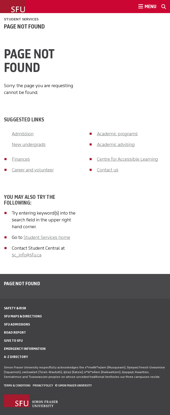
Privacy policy (43, 385)
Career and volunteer (33, 170)
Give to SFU (13, 340)
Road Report (15, 332)
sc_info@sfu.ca (26, 255)
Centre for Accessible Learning (127, 159)
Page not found (24, 26)
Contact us (107, 170)
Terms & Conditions (17, 385)
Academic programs (117, 134)
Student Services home (47, 237)
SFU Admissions (17, 324)
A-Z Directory (16, 357)
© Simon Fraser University (73, 385)
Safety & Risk (15, 308)
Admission (23, 134)
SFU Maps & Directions (23, 316)
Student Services (21, 19)
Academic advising (116, 144)
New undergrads (29, 144)
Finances (21, 159)
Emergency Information (25, 348)
